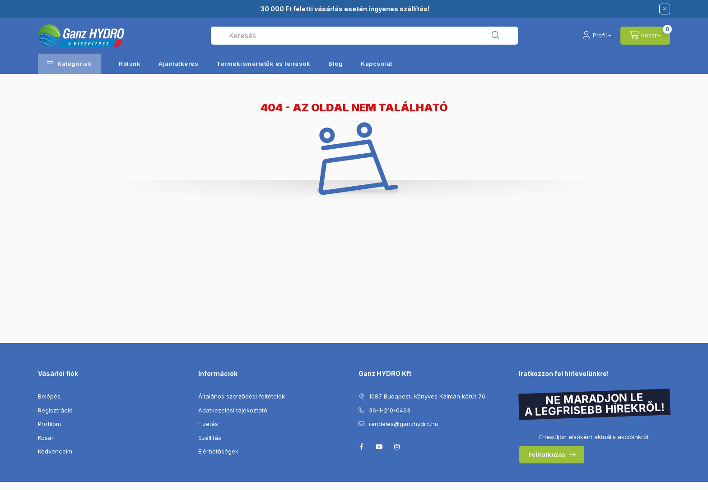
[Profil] (596, 36)
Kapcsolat (376, 63)
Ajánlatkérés (178, 63)
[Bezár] (664, 9)
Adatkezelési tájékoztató (232, 410)
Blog (335, 63)
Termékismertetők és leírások (263, 63)
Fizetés (208, 423)
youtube (379, 447)
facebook (361, 447)
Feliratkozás (547, 454)
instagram (397, 447)
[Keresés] (496, 35)
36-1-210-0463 (389, 410)
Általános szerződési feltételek (241, 396)
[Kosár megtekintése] (645, 36)
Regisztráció (55, 410)
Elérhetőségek (218, 451)
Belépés (49, 396)
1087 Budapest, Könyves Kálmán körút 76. (428, 396)
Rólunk (129, 63)
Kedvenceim (55, 451)
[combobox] (364, 36)
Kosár (46, 437)
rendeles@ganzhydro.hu (403, 423)
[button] (69, 64)
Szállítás (209, 437)
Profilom (49, 423)
